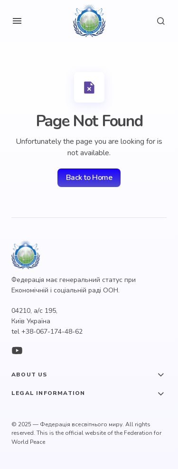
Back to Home (89, 177)
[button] (17, 21)
